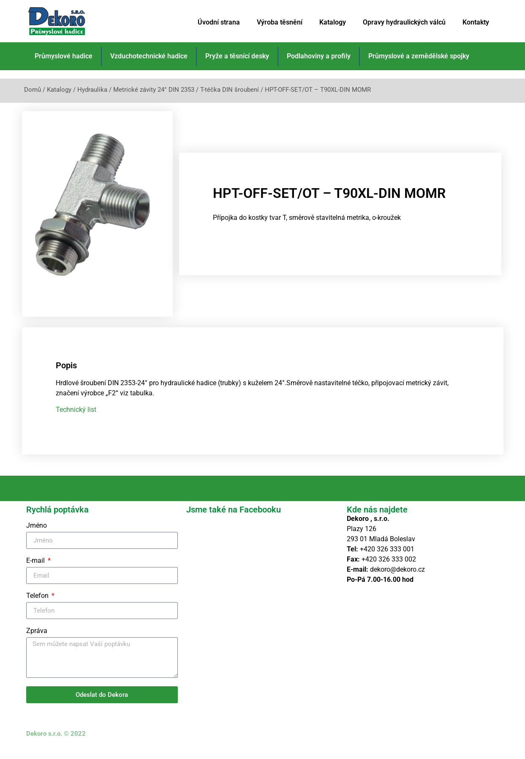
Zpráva (36, 641)
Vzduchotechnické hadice (149, 56)
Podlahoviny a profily (319, 56)
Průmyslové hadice (63, 56)
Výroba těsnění (279, 22)
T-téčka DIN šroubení (229, 89)
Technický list (76, 419)
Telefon (38, 606)
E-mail (36, 571)
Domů (32, 89)
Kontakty (475, 22)
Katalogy (332, 22)
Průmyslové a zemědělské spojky (418, 56)
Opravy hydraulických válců (404, 22)
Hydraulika (92, 89)
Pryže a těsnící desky (237, 56)
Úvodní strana (219, 22)
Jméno (36, 536)
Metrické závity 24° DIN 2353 (153, 89)
